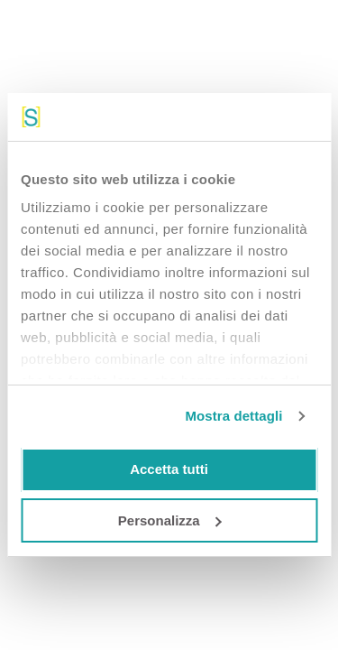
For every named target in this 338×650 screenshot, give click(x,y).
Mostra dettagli (233, 415)
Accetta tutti (169, 469)
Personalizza (170, 520)
